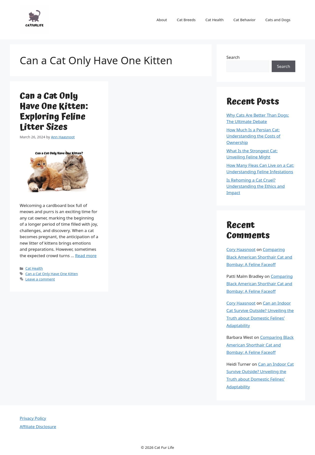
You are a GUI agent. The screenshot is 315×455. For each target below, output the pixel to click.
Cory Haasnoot (240, 249)
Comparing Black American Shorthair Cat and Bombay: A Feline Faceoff (259, 257)
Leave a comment (40, 279)
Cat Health (214, 19)
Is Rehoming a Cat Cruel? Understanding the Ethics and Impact (255, 186)
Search (233, 57)
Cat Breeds (186, 19)
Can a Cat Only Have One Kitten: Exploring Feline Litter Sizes (54, 111)
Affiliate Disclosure (38, 426)
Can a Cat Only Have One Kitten (51, 273)
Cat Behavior (244, 19)
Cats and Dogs (277, 19)
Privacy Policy (33, 418)
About (162, 19)
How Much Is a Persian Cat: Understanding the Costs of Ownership (253, 136)
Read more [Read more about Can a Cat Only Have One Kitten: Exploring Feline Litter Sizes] (85, 255)
